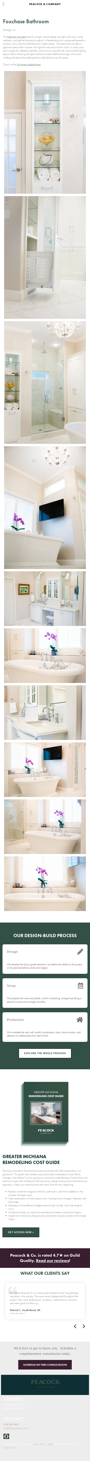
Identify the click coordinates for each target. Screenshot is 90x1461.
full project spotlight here (29, 64)
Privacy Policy (39, 1444)
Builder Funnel (10, 1447)
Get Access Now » (21, 1232)
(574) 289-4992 (11, 1424)
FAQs (50, 1444)
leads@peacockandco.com (16, 1427)
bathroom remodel (16, 36)
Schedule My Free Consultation (45, 1364)
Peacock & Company (45, 4)
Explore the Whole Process (45, 1053)
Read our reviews (52, 1260)
